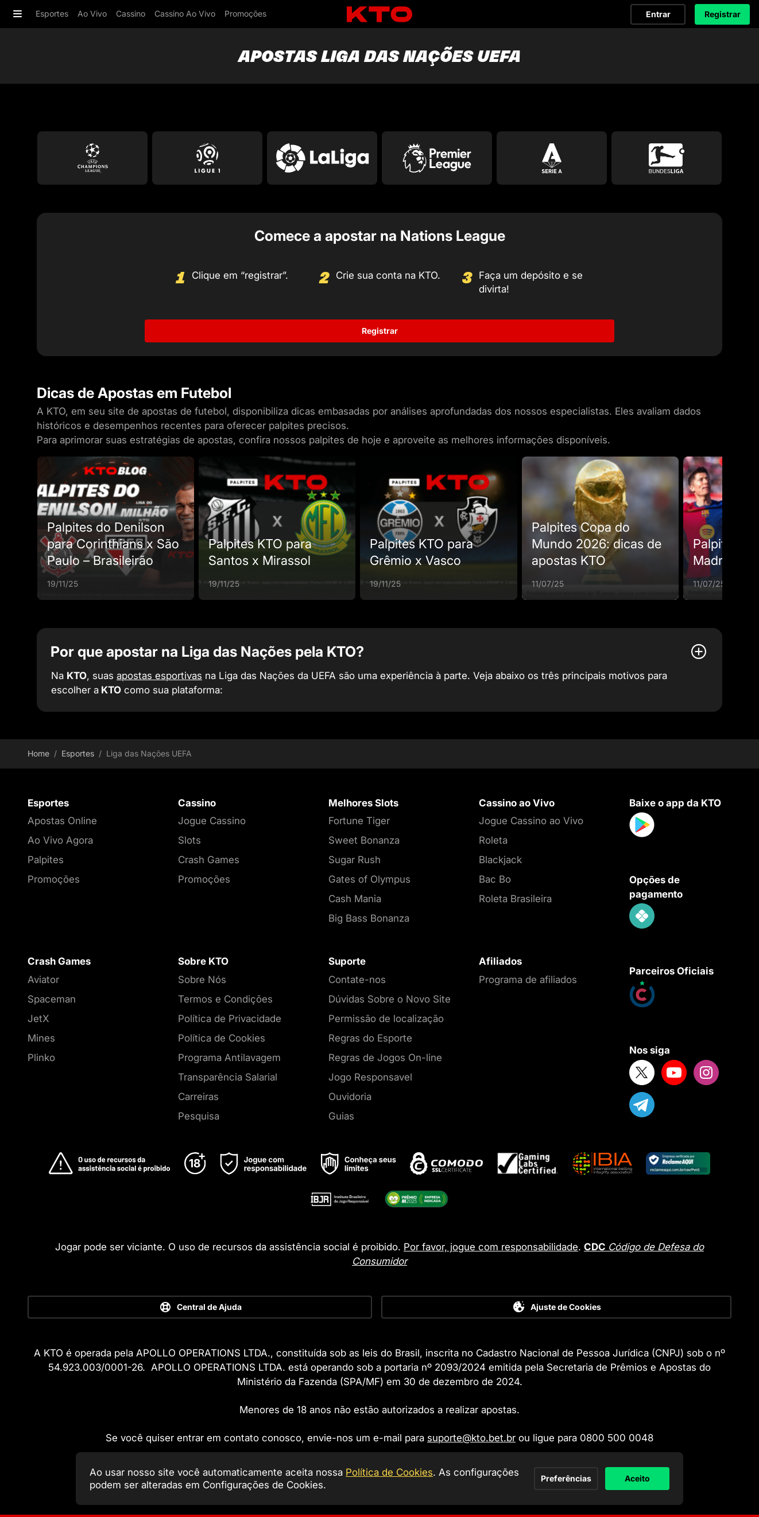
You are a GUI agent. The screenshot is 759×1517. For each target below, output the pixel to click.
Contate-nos (357, 979)
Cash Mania (354, 898)
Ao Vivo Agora (60, 840)
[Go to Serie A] (552, 158)
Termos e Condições (225, 999)
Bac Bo (495, 879)
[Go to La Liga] (322, 158)
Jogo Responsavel (370, 1077)
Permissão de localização (386, 1018)
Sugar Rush (354, 859)
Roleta (493, 840)
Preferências (490, 1472)
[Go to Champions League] (92, 158)
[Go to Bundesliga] (666, 158)
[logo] (379, 14)
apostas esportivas (159, 675)
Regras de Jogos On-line (385, 1057)
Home (38, 753)
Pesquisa (198, 1116)
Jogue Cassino (212, 820)
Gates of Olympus (369, 879)
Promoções (54, 879)
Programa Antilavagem (229, 1057)
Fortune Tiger (359, 820)
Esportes (77, 753)
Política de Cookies (221, 1038)
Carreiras (198, 1096)
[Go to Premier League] (437, 158)
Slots (189, 840)
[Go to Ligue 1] (207, 158)
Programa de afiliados (528, 979)
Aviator (43, 979)
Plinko (41, 1057)
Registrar (722, 14)
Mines (41, 1038)
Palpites (46, 859)
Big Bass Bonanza (368, 918)
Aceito (612, 1472)
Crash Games (208, 859)
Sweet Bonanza (364, 840)
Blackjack (500, 859)
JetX (38, 1018)
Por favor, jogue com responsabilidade (491, 1247)
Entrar (658, 14)
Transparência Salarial (227, 1077)
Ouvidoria (349, 1096)
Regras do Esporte (370, 1038)
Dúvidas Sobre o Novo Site (389, 999)
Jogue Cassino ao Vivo (531, 820)
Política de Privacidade (229, 1018)
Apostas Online (62, 820)
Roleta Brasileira (515, 898)
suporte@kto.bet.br (471, 1438)
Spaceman (52, 999)
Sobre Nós (202, 979)
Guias (341, 1116)
